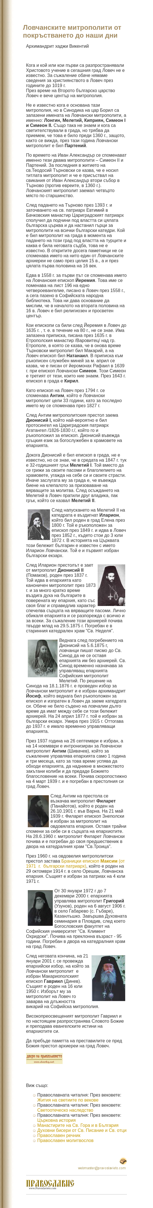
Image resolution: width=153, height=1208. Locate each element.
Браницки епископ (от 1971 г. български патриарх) (75, 864)
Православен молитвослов (65, 1140)
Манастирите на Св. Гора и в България (78, 1125)
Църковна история (56, 1120)
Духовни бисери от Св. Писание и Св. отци (82, 1130)
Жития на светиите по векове (68, 1100)
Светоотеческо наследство (65, 1110)
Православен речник (59, 1135)
